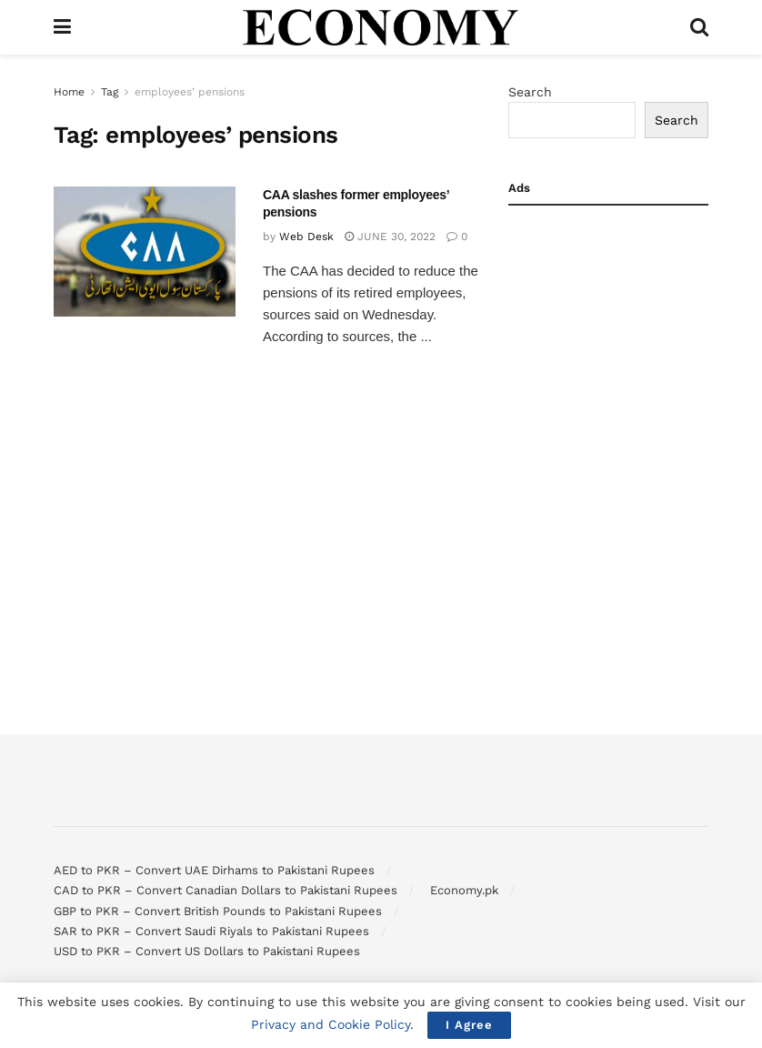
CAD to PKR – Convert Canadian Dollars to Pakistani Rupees (225, 890)
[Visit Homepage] (381, 27)
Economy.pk (464, 890)
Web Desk (306, 236)
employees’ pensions (190, 92)
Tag (109, 92)
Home (69, 92)
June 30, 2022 (390, 236)
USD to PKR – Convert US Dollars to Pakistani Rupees (207, 951)
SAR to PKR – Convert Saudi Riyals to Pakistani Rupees (211, 931)
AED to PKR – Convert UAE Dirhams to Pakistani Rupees (214, 870)
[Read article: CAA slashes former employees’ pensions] (145, 251)
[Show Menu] (62, 27)
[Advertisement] (608, 315)
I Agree (469, 1025)
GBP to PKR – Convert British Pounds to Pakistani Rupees (218, 911)
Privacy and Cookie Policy (330, 1024)
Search (530, 92)
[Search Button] (699, 27)
